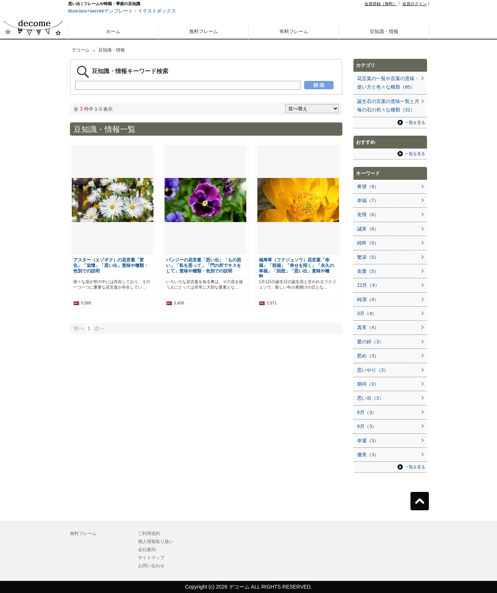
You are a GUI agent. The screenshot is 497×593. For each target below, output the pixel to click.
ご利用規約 (149, 533)
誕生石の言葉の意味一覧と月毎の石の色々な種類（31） (388, 105)
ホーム (113, 31)
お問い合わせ (151, 565)
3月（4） (367, 313)
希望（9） (368, 186)
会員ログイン (414, 3)
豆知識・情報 (384, 31)
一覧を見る (415, 122)
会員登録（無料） (380, 3)
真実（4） (368, 327)
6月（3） (367, 412)
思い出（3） (370, 398)
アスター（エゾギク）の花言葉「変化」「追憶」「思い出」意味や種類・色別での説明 (110, 265)
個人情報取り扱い (155, 541)
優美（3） (368, 454)
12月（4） (368, 285)
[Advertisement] (33, 264)
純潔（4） (368, 299)
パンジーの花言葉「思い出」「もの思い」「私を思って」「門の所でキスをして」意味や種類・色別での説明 (203, 265)
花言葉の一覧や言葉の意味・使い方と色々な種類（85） (388, 83)
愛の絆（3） (370, 341)
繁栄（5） (368, 257)
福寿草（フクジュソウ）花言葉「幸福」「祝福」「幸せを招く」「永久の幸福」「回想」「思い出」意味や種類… (296, 268)
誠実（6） (368, 229)
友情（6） (368, 214)
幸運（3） (368, 440)
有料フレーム (293, 31)
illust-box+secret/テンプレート (100, 11)
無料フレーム (203, 31)
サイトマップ (151, 557)
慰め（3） (368, 355)
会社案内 (147, 549)
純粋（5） (368, 243)
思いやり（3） (372, 370)
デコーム (80, 50)
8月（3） (367, 426)
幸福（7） (368, 200)
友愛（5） (368, 271)
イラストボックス (157, 11)
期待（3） (368, 384)
